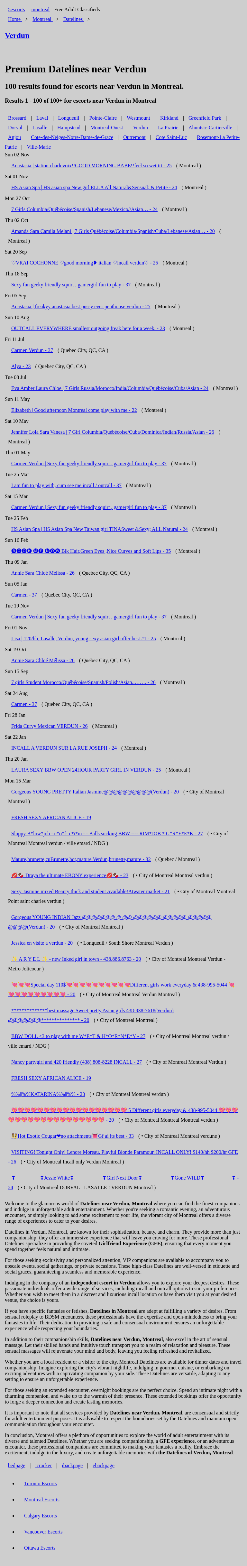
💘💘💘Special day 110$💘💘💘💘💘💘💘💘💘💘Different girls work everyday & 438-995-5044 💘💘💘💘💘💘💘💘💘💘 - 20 (121, 989)
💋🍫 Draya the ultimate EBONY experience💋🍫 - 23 (69, 875)
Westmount (138, 118)
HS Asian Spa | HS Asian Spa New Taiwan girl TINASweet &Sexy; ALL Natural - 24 (99, 529)
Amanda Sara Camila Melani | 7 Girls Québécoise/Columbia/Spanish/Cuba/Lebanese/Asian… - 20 (113, 231)
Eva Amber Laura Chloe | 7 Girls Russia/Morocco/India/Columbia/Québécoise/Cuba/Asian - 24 (109, 388)
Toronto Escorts (40, 1483)
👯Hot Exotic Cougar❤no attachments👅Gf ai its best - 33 (72, 1136)
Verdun (140, 127)
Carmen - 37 (24, 595)
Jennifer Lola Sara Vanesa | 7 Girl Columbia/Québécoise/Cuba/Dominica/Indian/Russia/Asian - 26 (112, 432)
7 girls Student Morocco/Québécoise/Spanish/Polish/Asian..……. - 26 (83, 682)
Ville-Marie (39, 147)
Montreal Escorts (41, 1499)
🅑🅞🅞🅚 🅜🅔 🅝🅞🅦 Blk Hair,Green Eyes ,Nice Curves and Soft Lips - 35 (91, 551)
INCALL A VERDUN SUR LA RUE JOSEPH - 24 (64, 748)
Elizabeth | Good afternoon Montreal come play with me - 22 (74, 410)
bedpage (16, 1465)
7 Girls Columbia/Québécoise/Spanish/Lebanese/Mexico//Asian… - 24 (84, 209)
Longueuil (68, 118)
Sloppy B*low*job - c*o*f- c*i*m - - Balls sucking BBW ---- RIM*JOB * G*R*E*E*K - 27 (107, 833)
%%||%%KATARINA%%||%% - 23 (48, 1094)
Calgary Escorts (40, 1515)
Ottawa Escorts (39, 1548)
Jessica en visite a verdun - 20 (42, 943)
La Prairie (168, 127)
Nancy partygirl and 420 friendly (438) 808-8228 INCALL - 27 (76, 1062)
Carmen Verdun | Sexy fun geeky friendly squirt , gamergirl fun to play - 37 (89, 463)
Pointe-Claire (103, 118)
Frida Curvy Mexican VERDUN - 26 (49, 726)
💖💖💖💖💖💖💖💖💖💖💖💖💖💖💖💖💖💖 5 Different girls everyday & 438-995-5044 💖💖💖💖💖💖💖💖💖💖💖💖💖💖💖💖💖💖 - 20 (123, 1115)
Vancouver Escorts (43, 1531)
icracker (43, 1465)
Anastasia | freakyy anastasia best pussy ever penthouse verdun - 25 (80, 306)
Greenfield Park (204, 118)
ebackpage (103, 1465)
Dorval (15, 127)
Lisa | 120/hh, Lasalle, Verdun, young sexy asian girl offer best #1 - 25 (83, 638)
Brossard (17, 118)
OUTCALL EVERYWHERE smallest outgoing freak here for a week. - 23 (88, 328)
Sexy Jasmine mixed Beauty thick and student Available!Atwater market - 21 (90, 891)
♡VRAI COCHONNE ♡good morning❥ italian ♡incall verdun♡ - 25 (84, 262)
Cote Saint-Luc (171, 137)
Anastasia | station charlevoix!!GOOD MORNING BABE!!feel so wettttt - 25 (91, 165)
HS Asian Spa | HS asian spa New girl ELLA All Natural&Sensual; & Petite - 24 (94, 187)
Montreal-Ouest (106, 127)
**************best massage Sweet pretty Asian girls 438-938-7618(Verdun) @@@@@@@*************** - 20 (91, 1015)
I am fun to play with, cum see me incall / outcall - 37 (66, 485)
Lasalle (39, 127)
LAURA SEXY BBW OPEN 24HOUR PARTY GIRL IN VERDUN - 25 (86, 770)
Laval (42, 118)
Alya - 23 (21, 366)
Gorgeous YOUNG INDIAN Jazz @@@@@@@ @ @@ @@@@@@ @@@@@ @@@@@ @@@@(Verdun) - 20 (110, 922)
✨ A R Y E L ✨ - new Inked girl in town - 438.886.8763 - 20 (76, 959)
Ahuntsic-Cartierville (210, 127)
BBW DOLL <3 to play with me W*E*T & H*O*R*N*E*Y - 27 (78, 1036)
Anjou (14, 137)
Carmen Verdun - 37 (32, 350)
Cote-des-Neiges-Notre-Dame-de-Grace (72, 137)
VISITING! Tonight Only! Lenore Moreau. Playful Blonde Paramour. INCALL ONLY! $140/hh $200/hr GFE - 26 (123, 1156)
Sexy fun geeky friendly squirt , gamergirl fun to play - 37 (71, 284)
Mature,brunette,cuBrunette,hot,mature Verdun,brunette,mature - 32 (81, 859)
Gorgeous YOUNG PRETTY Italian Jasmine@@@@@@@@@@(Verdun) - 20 (95, 791)
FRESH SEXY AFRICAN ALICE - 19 (51, 817)
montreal (40, 9)
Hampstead (68, 127)
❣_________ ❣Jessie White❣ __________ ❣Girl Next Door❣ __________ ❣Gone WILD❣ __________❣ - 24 (123, 1182)
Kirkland (169, 118)
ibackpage (72, 1465)
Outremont (134, 137)
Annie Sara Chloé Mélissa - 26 (43, 573)
